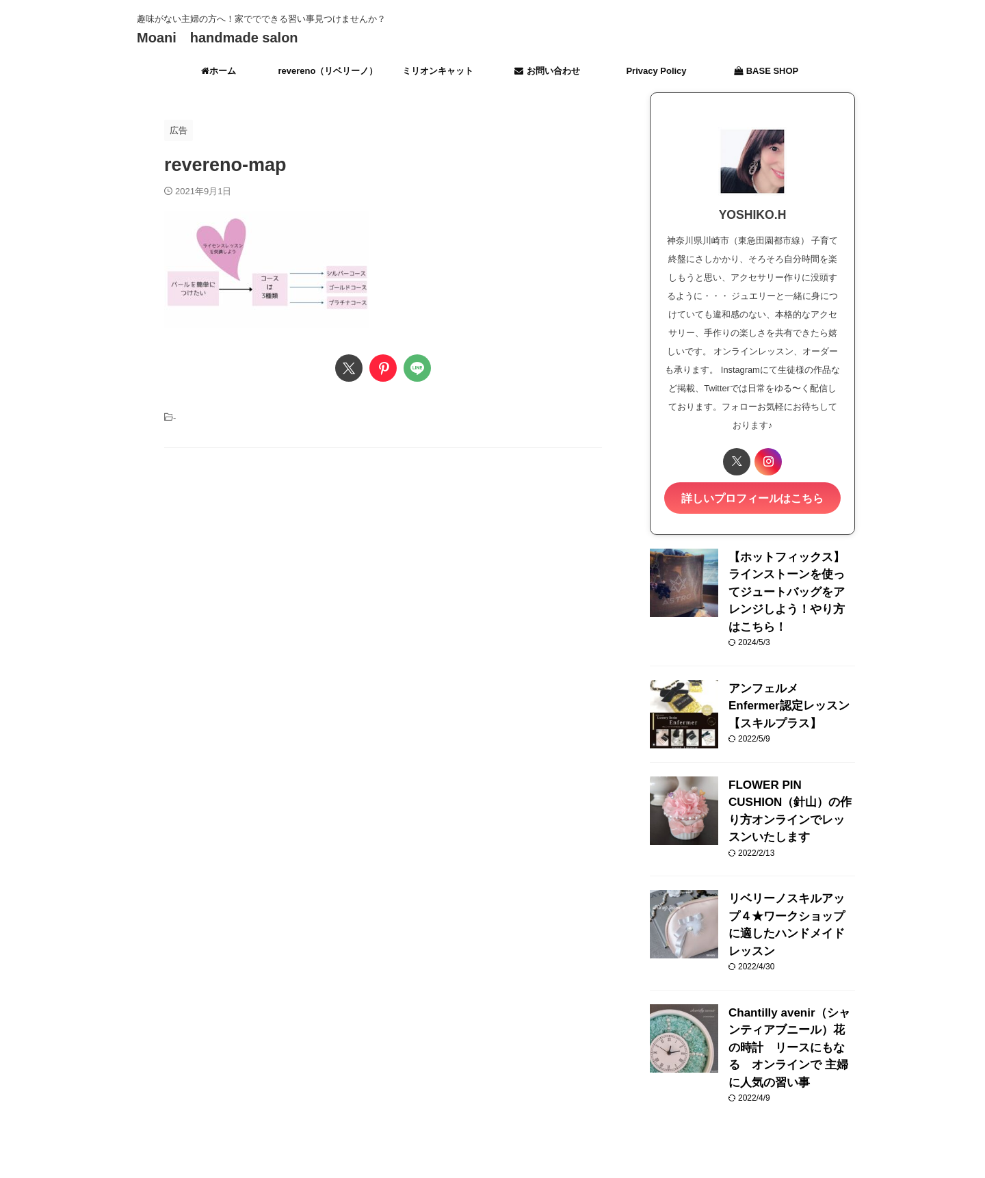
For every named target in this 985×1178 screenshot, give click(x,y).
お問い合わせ (547, 71)
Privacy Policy (656, 71)
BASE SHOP (766, 71)
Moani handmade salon (217, 37)
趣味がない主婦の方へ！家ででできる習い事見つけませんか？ (492, 1114)
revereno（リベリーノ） (328, 71)
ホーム (218, 71)
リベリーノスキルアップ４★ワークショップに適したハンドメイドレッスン (790, 868)
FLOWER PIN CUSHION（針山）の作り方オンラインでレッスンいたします (790, 771)
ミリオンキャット (437, 71)
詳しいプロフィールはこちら (752, 497)
